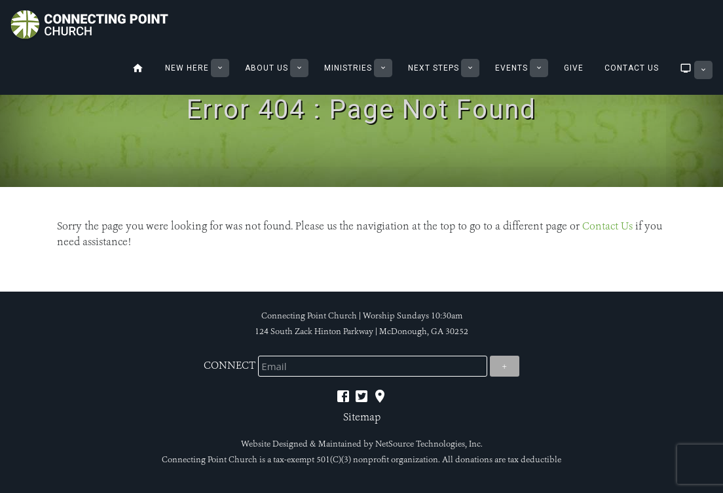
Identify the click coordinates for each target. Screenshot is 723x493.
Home (137, 68)
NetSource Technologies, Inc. (429, 444)
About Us (266, 68)
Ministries (348, 68)
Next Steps (433, 68)
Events (511, 68)
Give (574, 68)
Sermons (683, 68)
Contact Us (631, 68)
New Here (187, 68)
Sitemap (361, 417)
